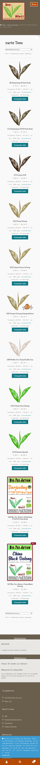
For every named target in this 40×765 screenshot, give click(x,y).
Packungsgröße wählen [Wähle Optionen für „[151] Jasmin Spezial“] (20, 468)
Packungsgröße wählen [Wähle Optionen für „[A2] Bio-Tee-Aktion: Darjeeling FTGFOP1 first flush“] (20, 535)
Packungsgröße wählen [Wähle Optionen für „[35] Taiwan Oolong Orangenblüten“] (20, 330)
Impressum (8, 723)
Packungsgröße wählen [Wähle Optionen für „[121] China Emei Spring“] (20, 422)
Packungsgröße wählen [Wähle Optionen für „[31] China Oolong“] (20, 237)
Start (4, 25)
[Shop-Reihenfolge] (18, 49)
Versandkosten (26, 92)
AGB (6, 716)
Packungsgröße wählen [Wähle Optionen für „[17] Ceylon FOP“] (20, 191)
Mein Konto (6, 762)
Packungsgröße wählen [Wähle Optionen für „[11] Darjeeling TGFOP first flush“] (20, 145)
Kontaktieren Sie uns (13, 697)
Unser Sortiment (12, 25)
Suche (20, 762)
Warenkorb (31, 760)
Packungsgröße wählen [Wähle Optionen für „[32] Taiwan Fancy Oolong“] (20, 283)
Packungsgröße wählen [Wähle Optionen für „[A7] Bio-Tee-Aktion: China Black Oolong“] (20, 602)
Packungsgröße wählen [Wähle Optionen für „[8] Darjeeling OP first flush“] (20, 99)
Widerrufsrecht (11, 726)
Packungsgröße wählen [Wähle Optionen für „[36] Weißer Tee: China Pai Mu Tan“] (20, 376)
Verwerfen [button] (6, 755)
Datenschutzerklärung (13, 719)
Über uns (8, 701)
